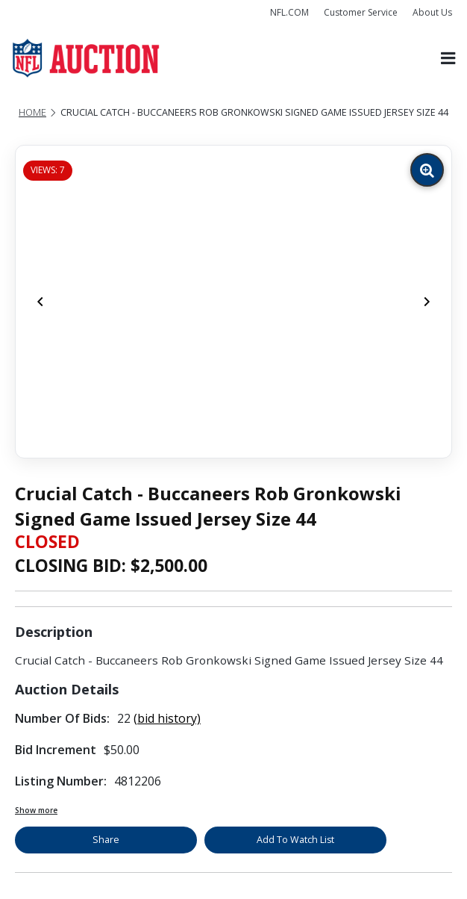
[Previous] (40, 301)
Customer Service (361, 12)
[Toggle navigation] (448, 58)
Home (32, 112)
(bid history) (167, 718)
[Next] (426, 301)
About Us (432, 12)
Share (106, 839)
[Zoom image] (427, 170)
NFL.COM (289, 12)
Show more (36, 810)
